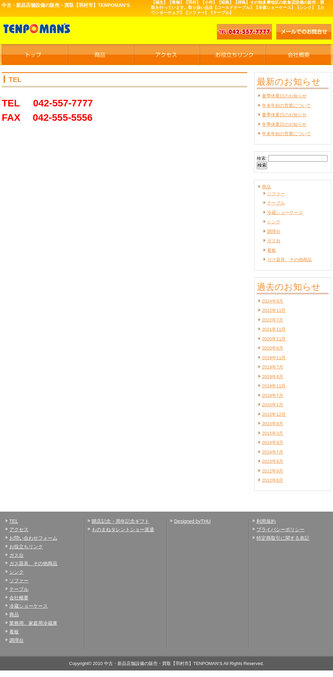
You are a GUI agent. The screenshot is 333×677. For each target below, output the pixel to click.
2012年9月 (272, 471)
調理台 (273, 231)
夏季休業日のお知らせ (284, 95)
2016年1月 (272, 404)
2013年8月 (272, 461)
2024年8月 (272, 301)
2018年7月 (272, 395)
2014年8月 (272, 442)
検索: (262, 158)
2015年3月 (272, 433)
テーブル (276, 203)
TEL (13, 521)
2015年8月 (272, 423)
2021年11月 (274, 329)
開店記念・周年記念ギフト (120, 521)
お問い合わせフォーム (33, 538)
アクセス (166, 55)
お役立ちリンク (232, 55)
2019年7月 (272, 367)
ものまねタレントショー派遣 (123, 529)
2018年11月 (274, 385)
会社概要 (298, 55)
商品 (101, 55)
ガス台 (273, 240)
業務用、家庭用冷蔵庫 (33, 623)
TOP (35, 55)
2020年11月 (274, 338)
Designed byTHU (192, 521)
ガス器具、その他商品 (289, 259)
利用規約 (266, 521)
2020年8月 (272, 348)
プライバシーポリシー (280, 529)
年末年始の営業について (286, 105)
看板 (271, 250)
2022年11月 (274, 310)
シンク (273, 221)
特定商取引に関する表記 (282, 538)
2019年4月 (272, 376)
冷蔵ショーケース (285, 212)
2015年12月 (274, 414)
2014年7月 (272, 452)
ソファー (276, 193)
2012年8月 (272, 480)
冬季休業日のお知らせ (284, 124)
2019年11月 (274, 357)
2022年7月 (272, 320)
